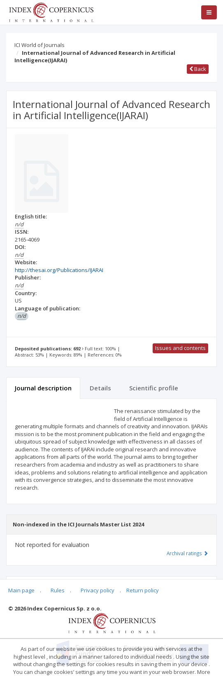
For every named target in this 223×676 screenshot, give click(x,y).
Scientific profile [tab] (153, 388)
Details (100, 388)
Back (197, 69)
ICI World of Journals (39, 45)
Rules (58, 590)
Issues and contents (180, 348)
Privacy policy (97, 590)
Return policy (142, 590)
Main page (21, 590)
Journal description (43, 388)
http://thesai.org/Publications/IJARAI (59, 270)
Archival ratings (187, 553)
